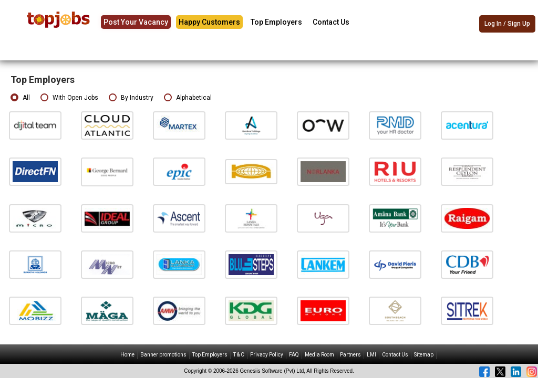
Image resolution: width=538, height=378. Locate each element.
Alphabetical (188, 97)
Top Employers (276, 22)
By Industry (131, 97)
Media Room (319, 355)
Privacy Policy (266, 355)
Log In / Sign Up (507, 23)
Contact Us (331, 22)
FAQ (294, 355)
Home (127, 355)
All (20, 97)
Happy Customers (209, 22)
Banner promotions (163, 355)
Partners (350, 355)
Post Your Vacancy (136, 22)
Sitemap (423, 355)
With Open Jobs (69, 97)
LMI (371, 355)
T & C (238, 355)
